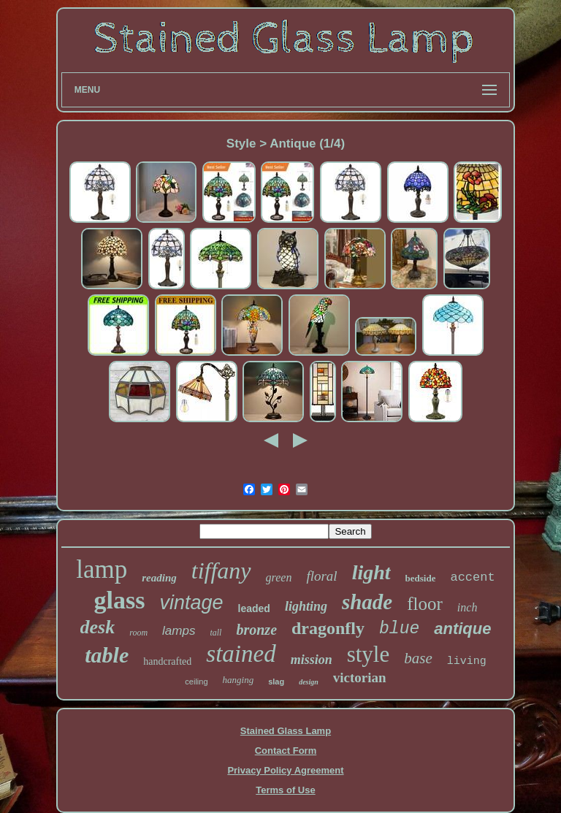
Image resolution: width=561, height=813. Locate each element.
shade (367, 602)
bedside (420, 578)
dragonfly (328, 628)
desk (97, 627)
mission (311, 659)
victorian (359, 677)
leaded (254, 608)
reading (159, 578)
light (371, 572)
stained (240, 654)
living (466, 661)
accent (472, 577)
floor (425, 604)
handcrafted (167, 661)
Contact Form (286, 750)
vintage (191, 603)
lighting (306, 606)
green (279, 577)
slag (276, 681)
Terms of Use (285, 790)
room (138, 632)
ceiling (196, 681)
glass (119, 600)
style (368, 654)
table (107, 655)
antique (462, 628)
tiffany (221, 570)
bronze (256, 630)
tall (215, 632)
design (308, 682)
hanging (238, 679)
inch (467, 607)
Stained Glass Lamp (285, 730)
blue (399, 628)
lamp (101, 569)
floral (321, 576)
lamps (178, 631)
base (418, 658)
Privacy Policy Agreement (285, 770)
